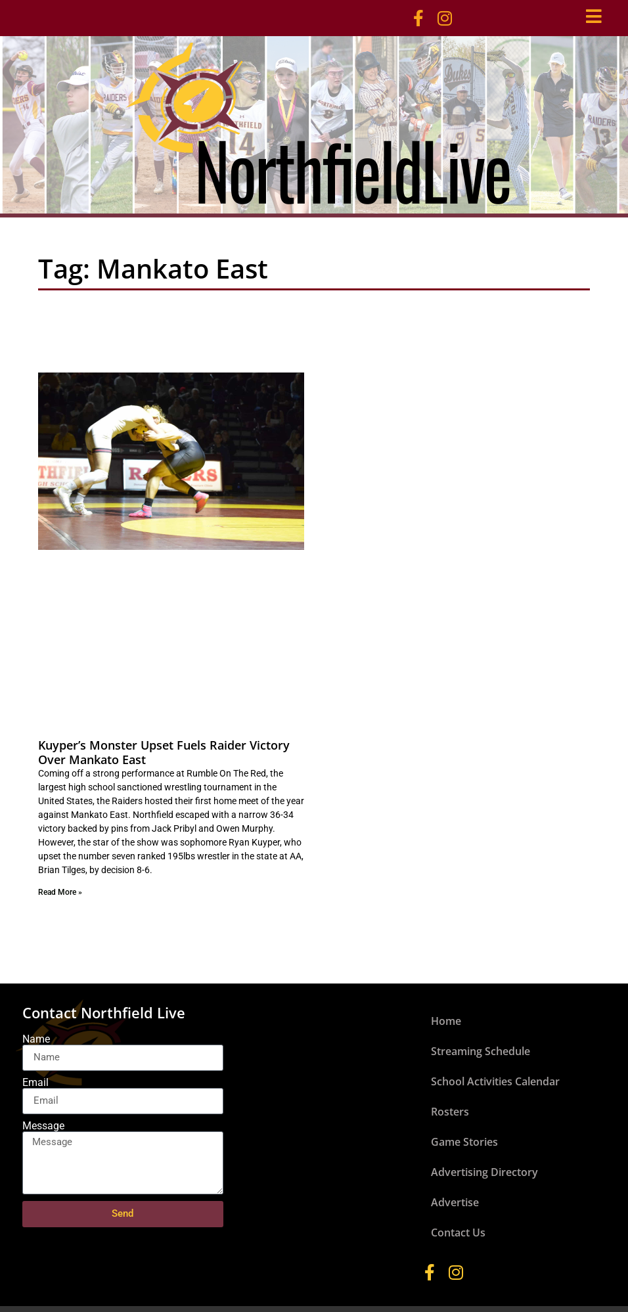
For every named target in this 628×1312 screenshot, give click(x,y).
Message (43, 1126)
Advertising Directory (484, 1172)
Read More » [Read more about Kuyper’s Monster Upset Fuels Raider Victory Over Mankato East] (60, 892)
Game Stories (464, 1142)
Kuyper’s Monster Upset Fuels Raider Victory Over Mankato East (164, 752)
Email (35, 1082)
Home (446, 1021)
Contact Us (458, 1232)
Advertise (455, 1202)
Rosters (450, 1111)
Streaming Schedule (480, 1051)
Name (36, 1039)
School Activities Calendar (495, 1081)
